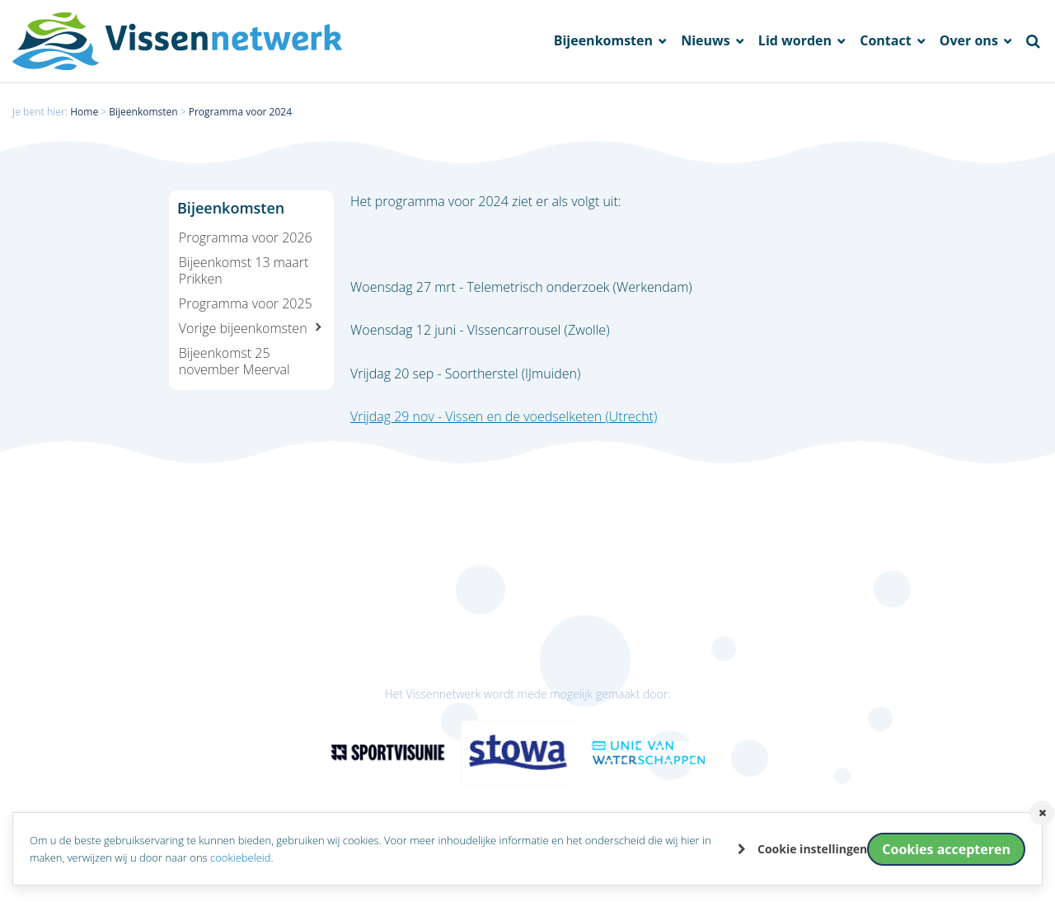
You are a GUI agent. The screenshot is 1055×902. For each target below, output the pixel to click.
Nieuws (707, 40)
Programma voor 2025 (245, 303)
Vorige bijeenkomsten (243, 328)
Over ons (970, 40)
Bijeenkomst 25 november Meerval (234, 361)
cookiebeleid (240, 857)
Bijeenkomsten (605, 40)
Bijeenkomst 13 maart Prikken (244, 270)
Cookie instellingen (812, 849)
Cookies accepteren (946, 849)
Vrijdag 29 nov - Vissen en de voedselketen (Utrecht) (503, 416)
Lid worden (796, 40)
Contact (887, 40)
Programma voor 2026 (245, 237)
